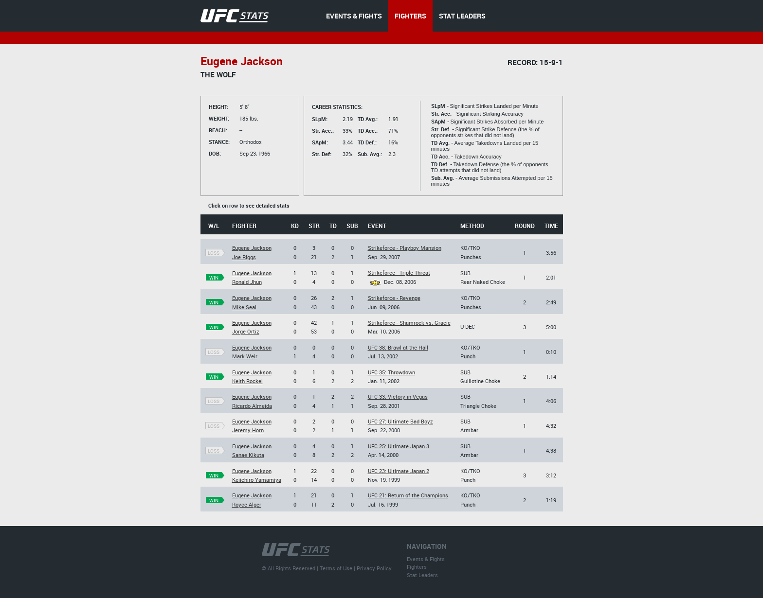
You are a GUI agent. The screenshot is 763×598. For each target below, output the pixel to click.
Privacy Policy (374, 568)
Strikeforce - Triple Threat (399, 272)
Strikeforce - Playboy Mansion (404, 247)
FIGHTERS (410, 15)
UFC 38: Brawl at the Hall (398, 347)
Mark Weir (244, 356)
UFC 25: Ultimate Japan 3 (398, 446)
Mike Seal (244, 307)
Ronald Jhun (247, 281)
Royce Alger (246, 504)
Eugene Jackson (252, 247)
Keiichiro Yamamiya (256, 479)
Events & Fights (426, 559)
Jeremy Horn (248, 430)
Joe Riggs (244, 257)
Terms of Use (336, 568)
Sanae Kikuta (248, 454)
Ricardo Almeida (252, 405)
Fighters (417, 566)
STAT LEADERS (462, 15)
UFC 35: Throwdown (391, 372)
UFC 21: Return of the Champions (408, 495)
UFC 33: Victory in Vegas (398, 396)
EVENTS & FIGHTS (354, 15)
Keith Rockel (247, 381)
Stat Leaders (422, 575)
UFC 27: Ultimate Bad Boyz (400, 421)
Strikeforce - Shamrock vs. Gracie (409, 322)
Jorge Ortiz (245, 331)
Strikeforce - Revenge (394, 297)
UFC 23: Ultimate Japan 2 (398, 471)
